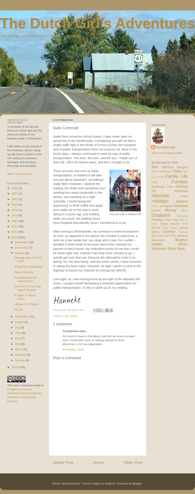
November (22, 247)
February (21, 354)
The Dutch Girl (165, 147)
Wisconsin (159, 248)
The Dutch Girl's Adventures (97, 23)
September (22, 316)
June (18, 332)
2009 (15, 367)
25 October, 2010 (73, 349)
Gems (170, 186)
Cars (66, 316)
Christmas (165, 171)
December (22, 242)
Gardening (158, 186)
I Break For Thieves (26, 304)
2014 (15, 215)
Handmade (181, 190)
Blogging (182, 167)
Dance (154, 177)
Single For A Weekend (28, 266)
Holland (182, 201)
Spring (155, 231)
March (19, 349)
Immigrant (166, 206)
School (155, 227)
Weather (181, 240)
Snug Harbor (170, 228)
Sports (184, 227)
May (18, 338)
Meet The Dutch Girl (19, 173)
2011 (15, 231)
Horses (154, 206)
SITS (185, 223)
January (20, 360)
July (18, 327)
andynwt (110, 483)
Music (184, 210)
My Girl (18, 309)
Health (184, 196)
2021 (15, 193)
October (20, 253)
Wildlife (156, 244)
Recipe (164, 223)
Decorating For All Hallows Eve (25, 279)
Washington (158, 240)
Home (98, 462)
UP (167, 235)
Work (73, 316)
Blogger (137, 483)
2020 (15, 199)
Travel (160, 235)
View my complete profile (167, 153)
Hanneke (160, 195)
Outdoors (160, 215)
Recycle (175, 223)
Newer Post (63, 462)
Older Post (133, 462)
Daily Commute (23, 272)
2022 (15, 188)
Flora (154, 182)
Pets (168, 219)
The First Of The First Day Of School (27, 288)
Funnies (180, 181)
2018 (15, 210)
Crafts (177, 171)
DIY (185, 171)
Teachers (183, 232)
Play (174, 219)
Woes (172, 248)
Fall (161, 176)
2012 (15, 226)
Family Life (176, 176)
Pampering (182, 216)
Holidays (160, 201)
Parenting (157, 219)
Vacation (182, 235)
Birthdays (168, 167)
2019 (15, 204)
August (19, 322)
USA (173, 235)
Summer (169, 231)
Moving (170, 210)
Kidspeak (181, 206)
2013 (15, 221)
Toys (154, 235)
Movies (155, 210)
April (18, 343)
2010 (15, 237)
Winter (183, 244)
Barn (154, 167)
